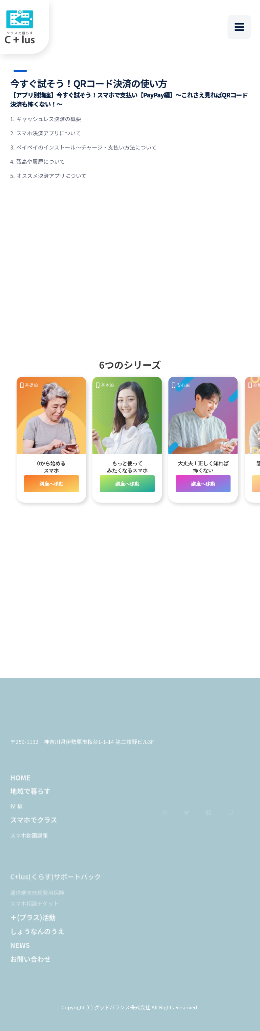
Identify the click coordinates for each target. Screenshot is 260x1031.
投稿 (17, 809)
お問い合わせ (30, 962)
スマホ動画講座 (29, 838)
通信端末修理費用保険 (37, 899)
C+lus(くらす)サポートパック (55, 883)
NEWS (20, 948)
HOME (20, 780)
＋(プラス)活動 (33, 920)
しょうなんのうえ (37, 934)
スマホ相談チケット (34, 910)
